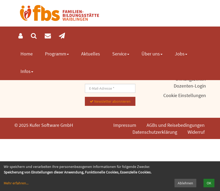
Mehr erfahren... (16, 183)
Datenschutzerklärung (154, 132)
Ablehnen (185, 183)
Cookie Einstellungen (184, 95)
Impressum (124, 125)
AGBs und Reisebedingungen (176, 125)
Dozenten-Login (190, 86)
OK (209, 183)
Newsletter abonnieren (110, 101)
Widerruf (196, 132)
